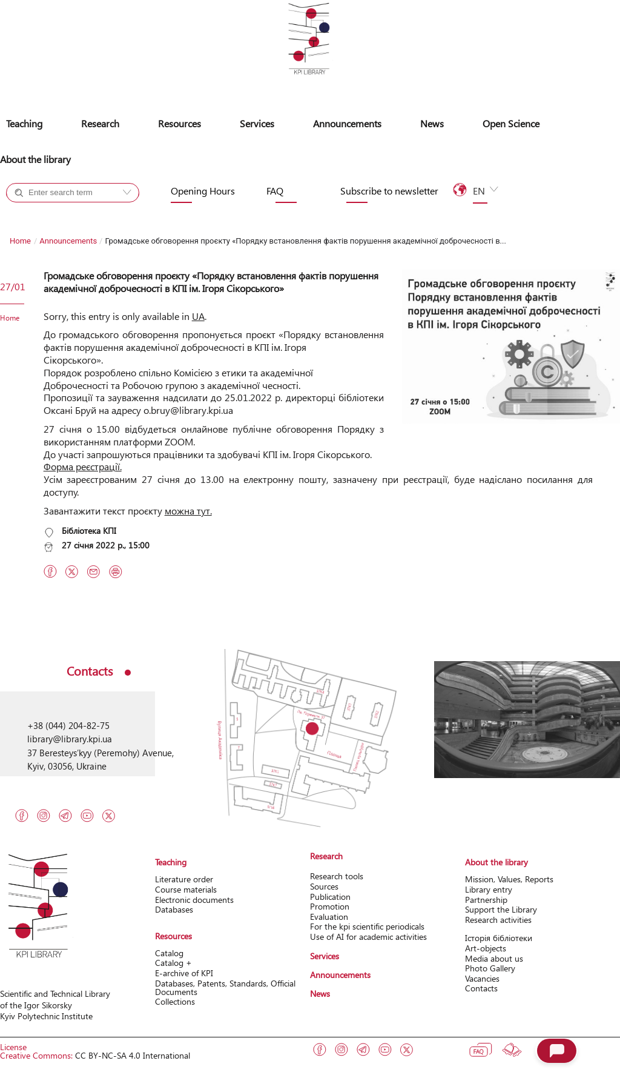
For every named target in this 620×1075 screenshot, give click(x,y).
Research (100, 123)
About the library (35, 159)
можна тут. (188, 510)
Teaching (24, 123)
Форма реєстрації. (83, 466)
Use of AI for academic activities (368, 936)
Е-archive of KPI (184, 973)
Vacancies (482, 978)
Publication (330, 896)
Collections (175, 1001)
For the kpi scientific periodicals (367, 926)
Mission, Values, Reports (509, 879)
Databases (174, 909)
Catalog (169, 953)
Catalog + (44, 214)
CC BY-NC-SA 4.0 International (132, 1055)
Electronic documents (194, 899)
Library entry (488, 889)
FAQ (274, 191)
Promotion (329, 906)
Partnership (486, 899)
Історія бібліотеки (498, 938)
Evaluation (329, 916)
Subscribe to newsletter (389, 191)
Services (257, 123)
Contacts (481, 988)
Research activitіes (498, 919)
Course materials (186, 889)
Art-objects (485, 948)
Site (93, 214)
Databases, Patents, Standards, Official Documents (225, 987)
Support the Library (501, 909)
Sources (324, 886)
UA (198, 316)
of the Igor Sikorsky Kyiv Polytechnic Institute (46, 1010)
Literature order (184, 879)
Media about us (494, 958)
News (432, 123)
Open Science (511, 123)
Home (20, 240)
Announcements (347, 123)
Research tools (336, 876)
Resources (179, 123)
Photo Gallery (490, 968)
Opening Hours (203, 191)
